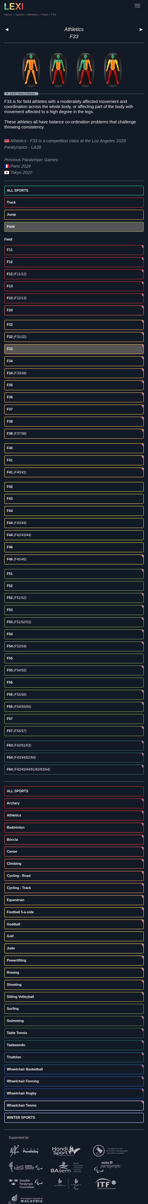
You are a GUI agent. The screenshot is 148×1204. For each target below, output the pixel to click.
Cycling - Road (19, 876)
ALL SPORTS (17, 190)
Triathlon (14, 1057)
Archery (13, 803)
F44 (10, 511)
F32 (10, 324)
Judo (11, 948)
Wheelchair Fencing (23, 1081)
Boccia (12, 839)
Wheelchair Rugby (22, 1093)
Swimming (15, 1021)
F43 (10, 498)
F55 (10, 658)
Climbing (14, 863)
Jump (11, 214)
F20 (10, 310)
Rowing (13, 972)
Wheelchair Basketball (25, 1069)
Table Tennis (17, 1033)
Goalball (13, 924)
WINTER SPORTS (21, 1117)
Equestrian (15, 900)
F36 (10, 397)
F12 (10, 262)
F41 (10, 460)
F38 (10, 421)
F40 (10, 448)
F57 (10, 719)
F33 (10, 349)
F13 (10, 286)
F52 (10, 586)
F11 (10, 250)
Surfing (13, 1008)
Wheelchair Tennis (22, 1105)
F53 (10, 610)
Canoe (12, 851)
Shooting (14, 984)
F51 (10, 574)
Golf (10, 936)
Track (11, 202)
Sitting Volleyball (20, 997)
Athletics (74, 29)
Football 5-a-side (20, 912)
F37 (10, 409)
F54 (10, 634)
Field (11, 226)
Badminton (16, 827)
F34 (10, 361)
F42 (10, 487)
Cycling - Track (19, 888)
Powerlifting (16, 960)
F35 (10, 385)
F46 (10, 547)
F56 (10, 682)
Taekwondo (16, 1045)
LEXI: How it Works (23, 93)
